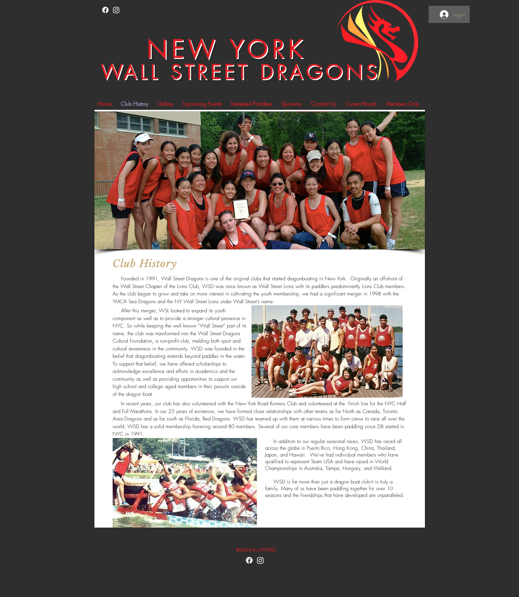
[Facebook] (105, 10)
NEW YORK (226, 49)
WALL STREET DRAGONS (240, 72)
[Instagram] (116, 10)
